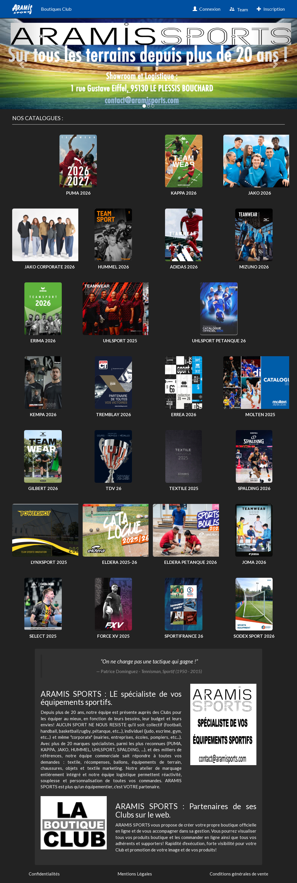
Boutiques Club (56, 9)
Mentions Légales (134, 873)
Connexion (206, 9)
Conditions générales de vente (239, 873)
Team (238, 9)
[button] (22, 64)
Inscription (271, 9)
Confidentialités (44, 873)
